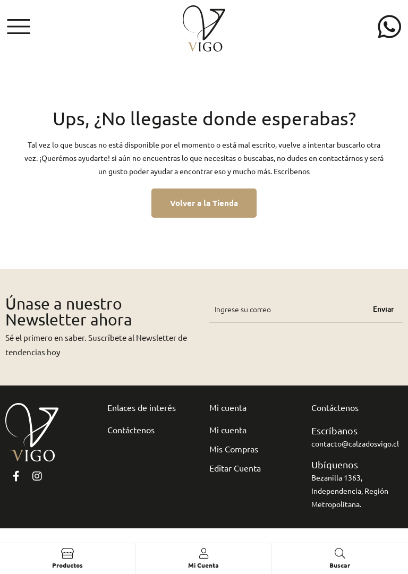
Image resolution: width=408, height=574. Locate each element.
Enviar (383, 309)
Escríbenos (292, 171)
